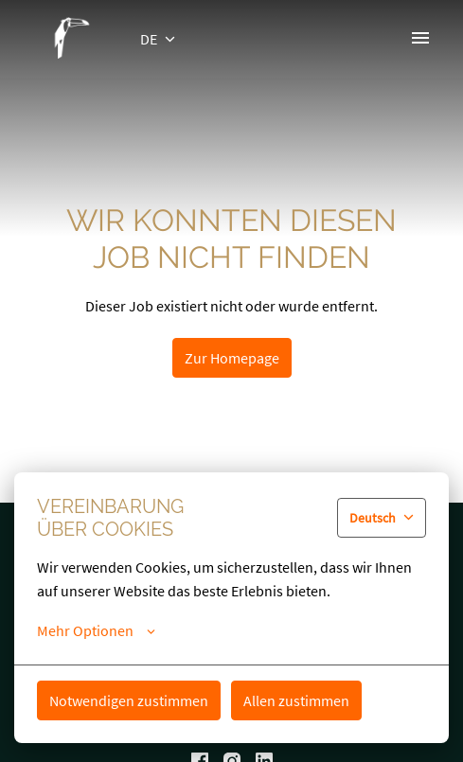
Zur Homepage (232, 357)
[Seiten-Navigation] (420, 38)
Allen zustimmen (296, 700)
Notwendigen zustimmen (128, 700)
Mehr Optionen (96, 630)
